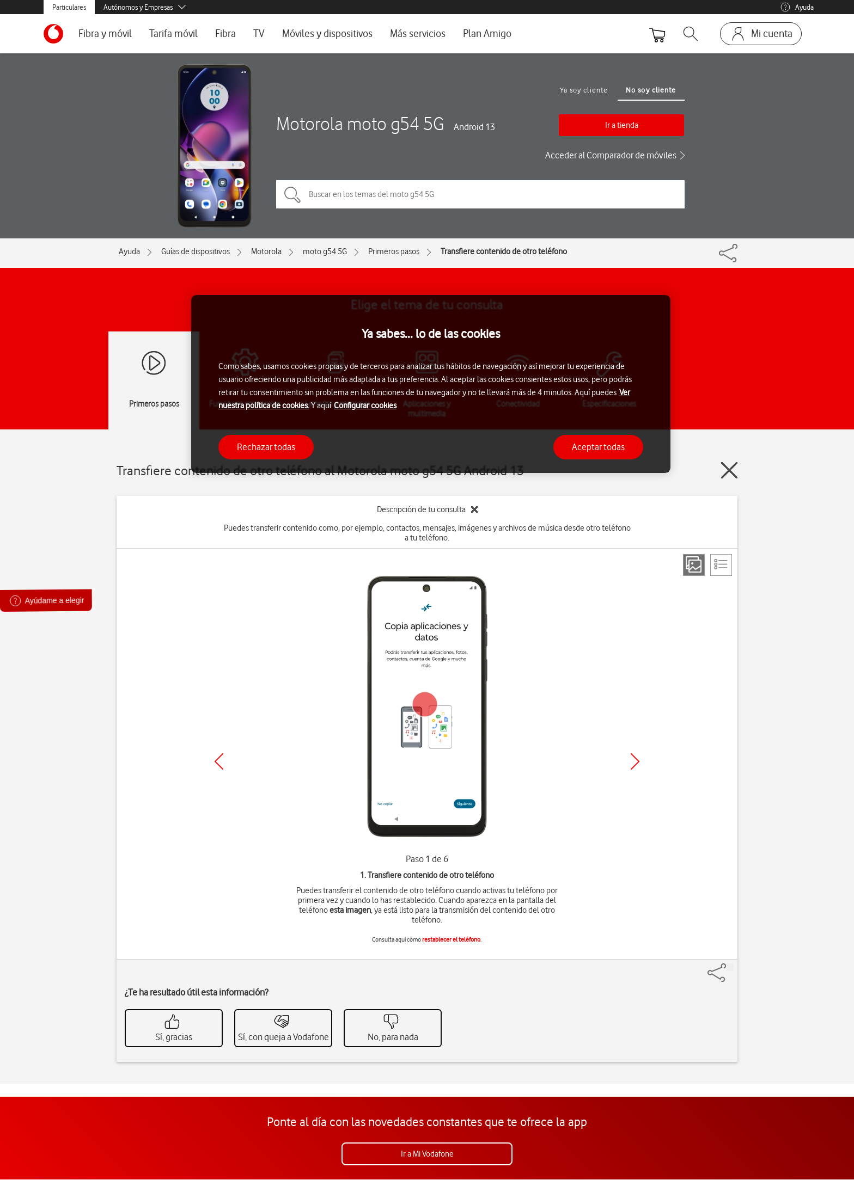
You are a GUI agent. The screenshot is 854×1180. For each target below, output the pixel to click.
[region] (430, 384)
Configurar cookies (365, 405)
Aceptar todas (598, 446)
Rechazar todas (266, 446)
